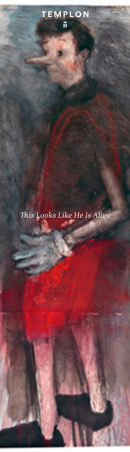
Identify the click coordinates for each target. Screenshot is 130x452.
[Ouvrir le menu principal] (116, 10)
